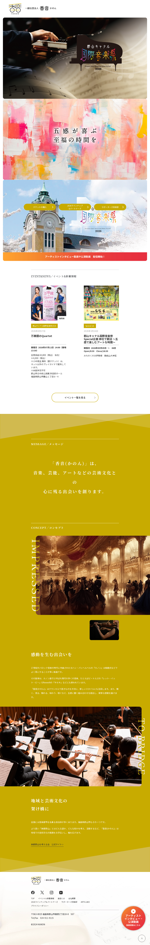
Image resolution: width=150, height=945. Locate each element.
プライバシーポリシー (40, 905)
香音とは (61, 898)
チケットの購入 (40, 207)
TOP (33, 898)
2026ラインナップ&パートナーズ (75, 207)
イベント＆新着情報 (46, 898)
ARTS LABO (85, 902)
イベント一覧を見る (75, 397)
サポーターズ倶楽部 (110, 207)
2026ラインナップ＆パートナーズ (44, 902)
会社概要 (71, 898)
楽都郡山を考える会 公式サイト (47, 844)
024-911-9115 (47, 917)
